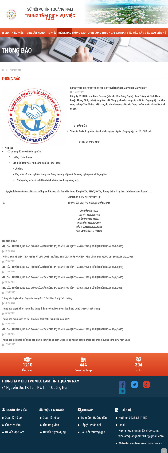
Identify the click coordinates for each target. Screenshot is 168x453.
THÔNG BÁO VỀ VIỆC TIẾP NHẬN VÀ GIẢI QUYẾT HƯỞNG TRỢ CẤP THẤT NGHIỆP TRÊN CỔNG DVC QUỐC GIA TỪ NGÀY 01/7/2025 (67, 247)
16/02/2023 (78, 82)
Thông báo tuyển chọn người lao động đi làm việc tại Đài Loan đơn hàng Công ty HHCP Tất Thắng (51, 299)
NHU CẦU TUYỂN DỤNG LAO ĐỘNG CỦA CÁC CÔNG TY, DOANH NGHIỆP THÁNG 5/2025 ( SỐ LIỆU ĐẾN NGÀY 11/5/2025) (62, 278)
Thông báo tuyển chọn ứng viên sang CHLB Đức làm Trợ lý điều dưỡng (37, 289)
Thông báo (16, 61)
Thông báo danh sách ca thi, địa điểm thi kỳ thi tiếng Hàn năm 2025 (36, 309)
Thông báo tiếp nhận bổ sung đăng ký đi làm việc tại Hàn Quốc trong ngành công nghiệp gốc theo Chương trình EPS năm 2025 (66, 330)
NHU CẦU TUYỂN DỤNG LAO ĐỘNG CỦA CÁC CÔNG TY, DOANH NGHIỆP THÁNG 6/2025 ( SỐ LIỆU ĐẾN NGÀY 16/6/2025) (62, 257)
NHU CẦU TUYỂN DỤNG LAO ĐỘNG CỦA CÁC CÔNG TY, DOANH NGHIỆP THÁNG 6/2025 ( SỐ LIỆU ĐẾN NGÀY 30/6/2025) (62, 237)
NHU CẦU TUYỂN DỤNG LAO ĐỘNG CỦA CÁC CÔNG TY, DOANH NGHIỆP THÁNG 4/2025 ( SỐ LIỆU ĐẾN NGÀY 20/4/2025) (62, 320)
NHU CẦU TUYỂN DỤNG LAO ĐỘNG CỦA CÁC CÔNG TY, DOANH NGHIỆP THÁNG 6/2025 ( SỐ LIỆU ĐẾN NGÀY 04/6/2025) (62, 268)
